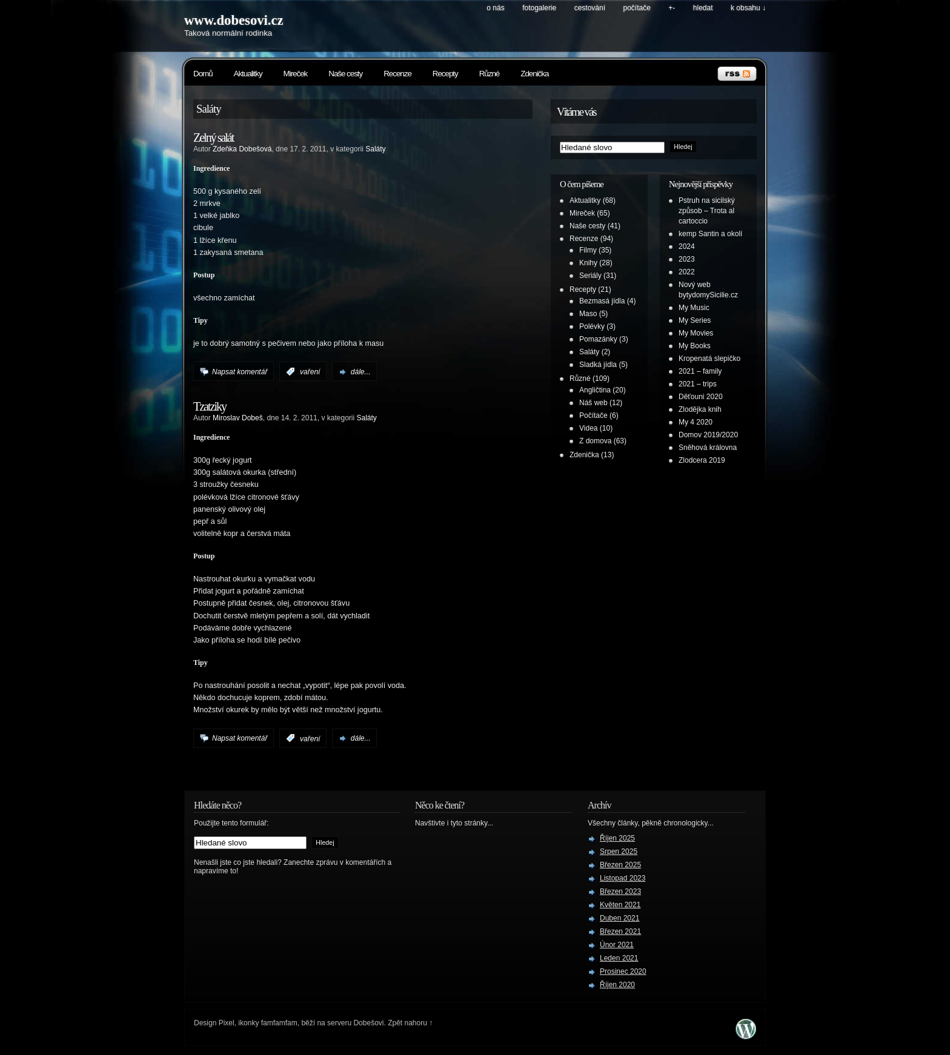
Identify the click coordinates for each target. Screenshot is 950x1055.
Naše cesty (345, 73)
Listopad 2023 (622, 878)
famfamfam (279, 1023)
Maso (588, 313)
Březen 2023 (620, 891)
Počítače (637, 8)
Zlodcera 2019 (702, 460)
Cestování (589, 8)
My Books (695, 346)
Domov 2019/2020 (708, 435)
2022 (687, 272)
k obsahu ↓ (748, 8)
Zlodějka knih (700, 409)
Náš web (593, 403)
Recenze (397, 73)
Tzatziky (209, 406)
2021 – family (700, 371)
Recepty (445, 73)
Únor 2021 (617, 945)
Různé (489, 73)
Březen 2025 (620, 865)
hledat (703, 8)
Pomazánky (598, 339)
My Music (694, 307)
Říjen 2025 (617, 838)
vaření (310, 372)
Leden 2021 (619, 958)
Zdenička (534, 73)
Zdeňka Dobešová (242, 149)
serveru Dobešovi (355, 1023)
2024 (687, 246)
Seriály (590, 275)
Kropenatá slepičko (709, 358)
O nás (495, 8)
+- (671, 8)
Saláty (375, 149)
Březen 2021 (620, 931)
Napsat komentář (239, 372)
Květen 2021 (620, 905)
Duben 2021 (619, 918)
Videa (588, 428)
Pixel (226, 1023)
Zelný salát (213, 137)
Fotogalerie (539, 8)
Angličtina (595, 390)
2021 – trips (698, 384)
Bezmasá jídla (602, 301)
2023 (687, 259)
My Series (695, 320)
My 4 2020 (695, 422)
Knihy (588, 263)
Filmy (588, 250)
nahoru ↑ (419, 1023)
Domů (203, 73)
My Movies (696, 333)
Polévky (592, 326)
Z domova (595, 441)
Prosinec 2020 (623, 971)
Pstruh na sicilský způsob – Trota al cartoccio (707, 210)
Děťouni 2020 (701, 396)
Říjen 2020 (617, 985)
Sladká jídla (598, 364)
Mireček (296, 73)
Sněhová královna (708, 447)
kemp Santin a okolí (710, 234)
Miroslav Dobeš (238, 418)
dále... (361, 372)
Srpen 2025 (618, 851)
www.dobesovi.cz (234, 20)
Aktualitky (248, 73)
